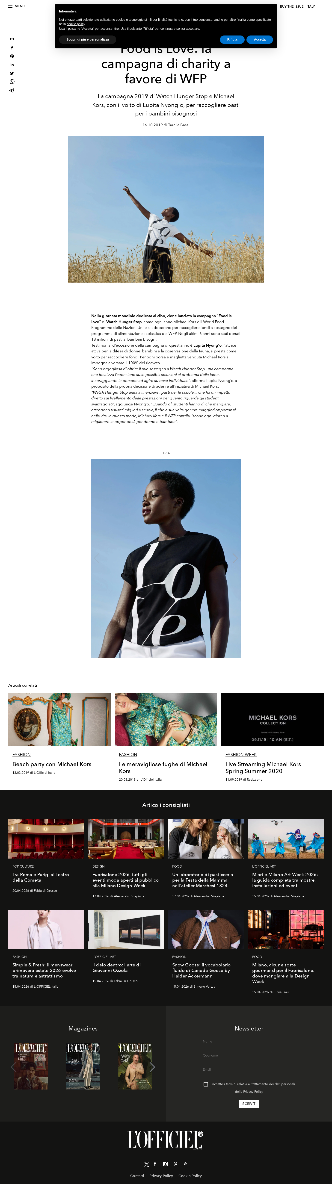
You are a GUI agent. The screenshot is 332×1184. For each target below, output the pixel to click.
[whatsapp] (12, 82)
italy (311, 7)
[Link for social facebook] (155, 1165)
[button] (235, 558)
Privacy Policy (253, 1092)
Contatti (137, 1176)
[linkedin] (12, 65)
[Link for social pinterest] (175, 1165)
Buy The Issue (292, 7)
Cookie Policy (190, 1176)
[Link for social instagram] (165, 1165)
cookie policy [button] (76, 24)
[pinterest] (12, 57)
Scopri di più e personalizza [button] (87, 39)
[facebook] (12, 48)
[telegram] (12, 91)
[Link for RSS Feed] (185, 1164)
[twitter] (12, 74)
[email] (12, 39)
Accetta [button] (260, 39)
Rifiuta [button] (232, 39)
